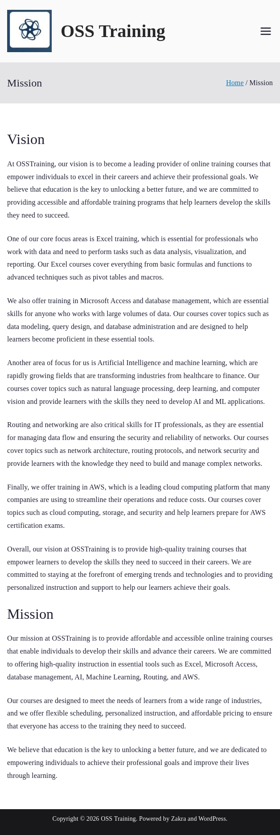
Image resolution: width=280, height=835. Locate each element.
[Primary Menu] (266, 31)
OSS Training (113, 31)
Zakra (178, 818)
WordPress (212, 818)
